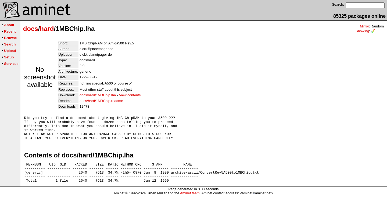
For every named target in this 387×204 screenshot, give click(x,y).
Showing (362, 31)
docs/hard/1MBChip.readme (101, 101)
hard (47, 28)
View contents (130, 95)
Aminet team (190, 202)
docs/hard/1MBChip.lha (98, 95)
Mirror (364, 26)
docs (30, 28)
